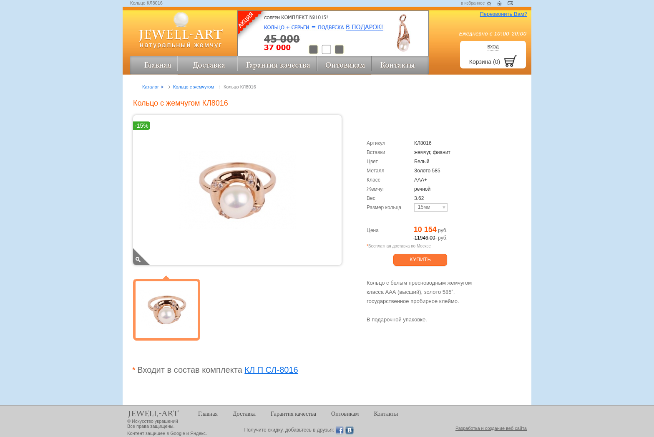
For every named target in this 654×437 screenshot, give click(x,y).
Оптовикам (345, 414)
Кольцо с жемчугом (193, 86)
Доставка (244, 414)
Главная (208, 414)
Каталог (150, 86)
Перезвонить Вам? (503, 14)
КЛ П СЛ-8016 (271, 369)
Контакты (386, 414)
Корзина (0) (484, 61)
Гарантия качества (293, 414)
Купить (420, 259)
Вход (493, 47)
